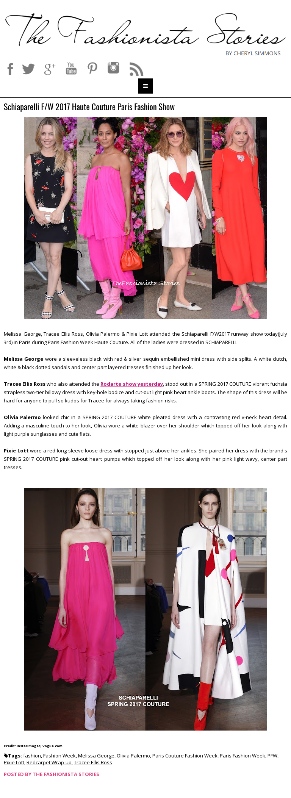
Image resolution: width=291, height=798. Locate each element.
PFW (272, 755)
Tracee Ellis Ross (93, 762)
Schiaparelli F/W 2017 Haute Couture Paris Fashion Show (89, 107)
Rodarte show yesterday (131, 383)
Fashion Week (59, 755)
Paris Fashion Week (242, 755)
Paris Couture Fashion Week (184, 755)
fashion (32, 755)
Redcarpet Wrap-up (49, 762)
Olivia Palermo (133, 755)
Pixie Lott (14, 762)
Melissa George (96, 755)
